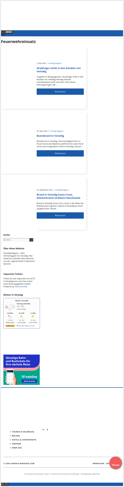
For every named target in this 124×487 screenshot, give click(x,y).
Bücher (16, 436)
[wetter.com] (10, 326)
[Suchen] (31, 240)
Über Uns (17, 448)
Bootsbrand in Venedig (50, 135)
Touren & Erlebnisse (23, 432)
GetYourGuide (21, 286)
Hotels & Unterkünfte (24, 440)
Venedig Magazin (55, 63)
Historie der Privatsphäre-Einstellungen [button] (65, 474)
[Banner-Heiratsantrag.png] (50, 25)
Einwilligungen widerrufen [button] (90, 474)
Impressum (98, 463)
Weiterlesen (60, 91)
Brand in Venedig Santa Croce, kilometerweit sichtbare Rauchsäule (58, 196)
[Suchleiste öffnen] (3, 35)
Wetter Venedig (21, 300)
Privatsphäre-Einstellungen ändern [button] (36, 474)
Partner (16, 444)
